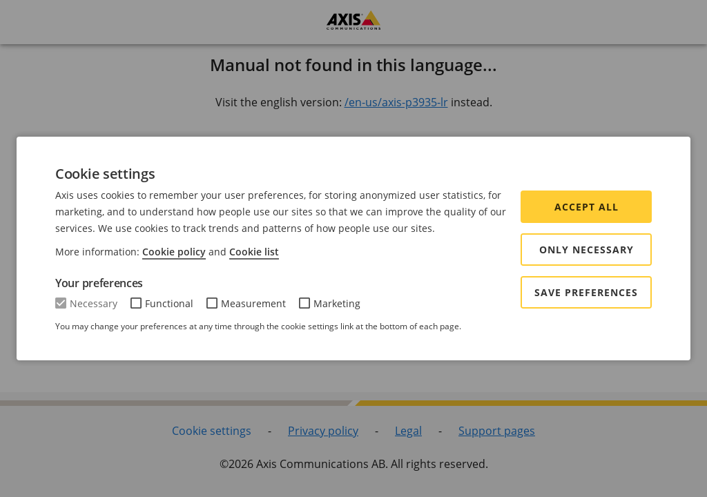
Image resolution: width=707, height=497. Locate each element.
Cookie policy (174, 251)
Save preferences (586, 292)
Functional (169, 303)
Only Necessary (586, 249)
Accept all (586, 206)
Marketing (336, 303)
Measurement (253, 303)
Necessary (93, 303)
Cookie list (254, 251)
